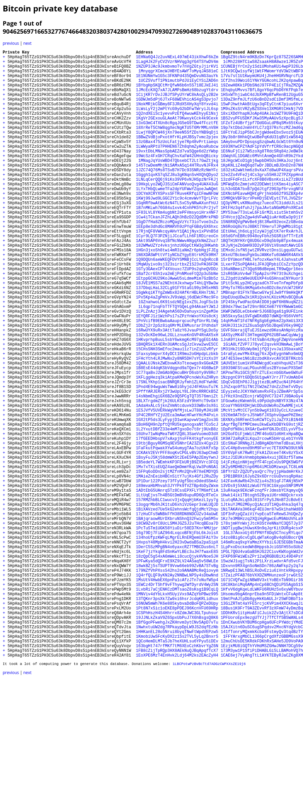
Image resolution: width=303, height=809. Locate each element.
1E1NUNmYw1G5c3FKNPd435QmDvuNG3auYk (177, 81)
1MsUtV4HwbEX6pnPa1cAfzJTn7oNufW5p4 (177, 694)
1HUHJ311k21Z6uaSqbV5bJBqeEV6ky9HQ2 (262, 385)
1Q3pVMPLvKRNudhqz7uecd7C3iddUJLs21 (262, 236)
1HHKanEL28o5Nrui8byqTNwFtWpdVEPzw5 (177, 757)
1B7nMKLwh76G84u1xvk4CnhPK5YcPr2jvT (177, 242)
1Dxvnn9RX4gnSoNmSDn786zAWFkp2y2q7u (262, 676)
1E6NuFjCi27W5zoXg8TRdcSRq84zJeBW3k (262, 173)
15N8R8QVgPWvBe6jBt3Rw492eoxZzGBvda (262, 259)
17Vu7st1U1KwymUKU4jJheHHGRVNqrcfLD (262, 81)
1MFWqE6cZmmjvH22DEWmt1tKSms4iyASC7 (262, 213)
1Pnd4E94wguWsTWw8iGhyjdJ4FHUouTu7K (177, 459)
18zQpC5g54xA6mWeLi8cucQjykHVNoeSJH (177, 665)
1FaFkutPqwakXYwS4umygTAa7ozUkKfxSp (177, 533)
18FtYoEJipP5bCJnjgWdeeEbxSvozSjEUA (262, 150)
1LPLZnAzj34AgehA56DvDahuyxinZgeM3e (177, 368)
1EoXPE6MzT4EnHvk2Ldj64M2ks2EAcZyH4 (177, 785)
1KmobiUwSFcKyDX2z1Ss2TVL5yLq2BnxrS (177, 762)
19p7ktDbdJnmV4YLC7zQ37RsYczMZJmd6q (262, 144)
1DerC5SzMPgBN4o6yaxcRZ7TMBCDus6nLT (177, 654)
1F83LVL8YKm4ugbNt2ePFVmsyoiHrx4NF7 (177, 247)
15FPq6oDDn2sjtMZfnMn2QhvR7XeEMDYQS (177, 562)
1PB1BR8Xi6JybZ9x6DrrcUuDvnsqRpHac (262, 568)
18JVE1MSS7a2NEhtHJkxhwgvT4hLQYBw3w (177, 333)
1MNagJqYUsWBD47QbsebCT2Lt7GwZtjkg (177, 184)
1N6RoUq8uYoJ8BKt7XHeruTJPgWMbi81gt (262, 265)
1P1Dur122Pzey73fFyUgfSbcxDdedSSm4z (177, 573)
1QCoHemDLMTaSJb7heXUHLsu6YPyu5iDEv (177, 768)
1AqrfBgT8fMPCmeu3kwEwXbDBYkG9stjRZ (262, 505)
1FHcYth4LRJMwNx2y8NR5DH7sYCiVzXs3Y (177, 425)
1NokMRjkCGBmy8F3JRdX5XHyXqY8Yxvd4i (177, 116)
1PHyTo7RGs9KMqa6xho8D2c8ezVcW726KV (262, 339)
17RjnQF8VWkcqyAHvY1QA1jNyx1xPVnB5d (177, 270)
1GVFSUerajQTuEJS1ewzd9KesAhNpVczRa (262, 390)
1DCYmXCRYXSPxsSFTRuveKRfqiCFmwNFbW (177, 224)
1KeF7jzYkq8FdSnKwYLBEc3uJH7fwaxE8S (177, 659)
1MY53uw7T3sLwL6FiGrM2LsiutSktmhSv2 (262, 247)
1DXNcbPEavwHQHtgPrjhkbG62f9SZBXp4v (262, 224)
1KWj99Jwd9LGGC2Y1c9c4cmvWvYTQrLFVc (177, 230)
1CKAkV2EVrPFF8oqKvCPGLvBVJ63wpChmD (177, 539)
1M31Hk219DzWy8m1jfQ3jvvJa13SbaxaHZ (262, 413)
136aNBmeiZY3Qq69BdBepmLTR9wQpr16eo (262, 316)
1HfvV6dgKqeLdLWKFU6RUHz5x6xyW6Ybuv (262, 705)
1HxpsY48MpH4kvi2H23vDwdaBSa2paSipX (177, 648)
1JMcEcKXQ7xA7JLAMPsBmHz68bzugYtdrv (177, 99)
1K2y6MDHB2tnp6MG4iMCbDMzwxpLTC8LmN (262, 556)
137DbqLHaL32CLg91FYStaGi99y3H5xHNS (177, 339)
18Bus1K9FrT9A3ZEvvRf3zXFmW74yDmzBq (262, 728)
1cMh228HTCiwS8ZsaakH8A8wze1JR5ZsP (262, 64)
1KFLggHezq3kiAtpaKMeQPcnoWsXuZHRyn (177, 448)
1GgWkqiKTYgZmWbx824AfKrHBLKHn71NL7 (177, 345)
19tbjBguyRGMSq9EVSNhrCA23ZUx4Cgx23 (177, 528)
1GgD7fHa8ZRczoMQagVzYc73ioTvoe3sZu (177, 259)
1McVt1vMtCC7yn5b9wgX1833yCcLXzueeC (262, 488)
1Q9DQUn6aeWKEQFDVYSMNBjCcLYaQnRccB (177, 305)
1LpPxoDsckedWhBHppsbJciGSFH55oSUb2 (262, 654)
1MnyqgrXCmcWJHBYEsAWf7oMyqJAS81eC (177, 76)
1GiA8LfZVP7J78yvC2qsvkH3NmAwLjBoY (262, 408)
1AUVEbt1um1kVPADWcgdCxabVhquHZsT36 (262, 430)
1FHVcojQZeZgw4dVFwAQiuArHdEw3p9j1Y (262, 253)
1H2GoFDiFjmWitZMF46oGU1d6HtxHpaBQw (262, 516)
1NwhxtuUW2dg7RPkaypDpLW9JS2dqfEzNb (177, 751)
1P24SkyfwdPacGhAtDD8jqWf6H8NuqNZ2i (262, 356)
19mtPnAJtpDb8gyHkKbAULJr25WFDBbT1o (262, 716)
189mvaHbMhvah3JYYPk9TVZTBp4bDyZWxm (177, 579)
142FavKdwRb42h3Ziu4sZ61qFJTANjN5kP (262, 573)
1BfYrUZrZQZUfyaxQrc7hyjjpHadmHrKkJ (262, 562)
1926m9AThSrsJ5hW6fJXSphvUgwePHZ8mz (262, 493)
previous (11, 43)
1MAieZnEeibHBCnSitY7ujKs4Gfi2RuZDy (177, 568)
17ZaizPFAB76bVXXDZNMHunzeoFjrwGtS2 (262, 688)
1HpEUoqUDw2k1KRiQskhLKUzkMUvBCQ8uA (262, 350)
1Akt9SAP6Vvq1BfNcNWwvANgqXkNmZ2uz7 (177, 282)
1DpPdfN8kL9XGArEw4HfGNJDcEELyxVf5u (262, 511)
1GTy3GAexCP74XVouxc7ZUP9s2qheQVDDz (177, 316)
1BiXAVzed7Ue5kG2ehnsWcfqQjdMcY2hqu (177, 608)
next (27, 43)
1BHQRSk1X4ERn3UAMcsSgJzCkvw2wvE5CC (177, 408)
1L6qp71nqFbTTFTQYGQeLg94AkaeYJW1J (177, 362)
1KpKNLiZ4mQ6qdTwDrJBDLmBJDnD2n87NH (262, 190)
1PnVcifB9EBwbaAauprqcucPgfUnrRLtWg (177, 379)
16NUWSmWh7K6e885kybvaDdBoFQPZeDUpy (177, 722)
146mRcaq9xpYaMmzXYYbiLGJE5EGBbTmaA (262, 648)
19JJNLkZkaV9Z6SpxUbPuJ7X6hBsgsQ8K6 (177, 739)
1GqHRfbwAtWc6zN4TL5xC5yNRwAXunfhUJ (177, 236)
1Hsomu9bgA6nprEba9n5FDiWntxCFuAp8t (262, 711)
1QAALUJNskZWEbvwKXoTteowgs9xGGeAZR (177, 430)
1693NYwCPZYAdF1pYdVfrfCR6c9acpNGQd (262, 167)
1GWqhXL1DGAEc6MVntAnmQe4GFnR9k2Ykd (262, 179)
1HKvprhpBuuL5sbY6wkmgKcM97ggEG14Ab (177, 402)
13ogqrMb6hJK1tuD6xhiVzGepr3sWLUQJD (177, 602)
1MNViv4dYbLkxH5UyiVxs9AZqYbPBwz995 (177, 711)
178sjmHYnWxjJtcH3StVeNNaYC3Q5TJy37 (262, 625)
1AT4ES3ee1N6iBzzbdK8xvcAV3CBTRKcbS (262, 425)
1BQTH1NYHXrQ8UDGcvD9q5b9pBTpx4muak (262, 282)
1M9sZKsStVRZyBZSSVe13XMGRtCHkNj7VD (262, 122)
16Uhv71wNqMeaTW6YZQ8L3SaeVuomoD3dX (177, 516)
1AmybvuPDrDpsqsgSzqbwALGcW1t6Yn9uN (262, 162)
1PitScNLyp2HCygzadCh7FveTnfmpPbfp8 (262, 333)
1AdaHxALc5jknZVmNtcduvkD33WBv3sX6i (177, 482)
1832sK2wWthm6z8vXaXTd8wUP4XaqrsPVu (262, 196)
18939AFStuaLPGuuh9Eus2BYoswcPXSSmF (262, 436)
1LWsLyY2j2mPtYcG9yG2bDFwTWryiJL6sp (177, 122)
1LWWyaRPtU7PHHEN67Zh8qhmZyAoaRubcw (177, 167)
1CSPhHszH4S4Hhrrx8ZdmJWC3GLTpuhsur (177, 734)
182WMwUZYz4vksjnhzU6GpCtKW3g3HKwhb (177, 287)
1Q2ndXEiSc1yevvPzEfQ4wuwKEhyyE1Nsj (177, 127)
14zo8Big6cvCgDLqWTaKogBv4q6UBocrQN (262, 642)
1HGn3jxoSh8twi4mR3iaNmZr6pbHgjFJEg (177, 293)
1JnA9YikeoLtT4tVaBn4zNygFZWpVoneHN (262, 402)
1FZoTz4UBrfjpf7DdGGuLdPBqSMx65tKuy (262, 139)
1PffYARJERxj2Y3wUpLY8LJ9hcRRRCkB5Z (177, 465)
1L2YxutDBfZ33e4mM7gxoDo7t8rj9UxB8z (177, 511)
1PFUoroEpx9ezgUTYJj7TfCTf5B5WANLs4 (262, 739)
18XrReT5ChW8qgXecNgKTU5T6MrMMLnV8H (177, 144)
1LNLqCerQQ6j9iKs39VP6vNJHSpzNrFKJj (177, 207)
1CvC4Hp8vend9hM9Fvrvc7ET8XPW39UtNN (262, 533)
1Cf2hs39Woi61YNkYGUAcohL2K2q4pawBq (262, 87)
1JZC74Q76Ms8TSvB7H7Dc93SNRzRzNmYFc (177, 196)
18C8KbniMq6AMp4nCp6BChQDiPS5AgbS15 (262, 699)
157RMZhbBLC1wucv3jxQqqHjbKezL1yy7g (177, 596)
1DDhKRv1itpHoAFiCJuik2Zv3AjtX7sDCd (262, 734)
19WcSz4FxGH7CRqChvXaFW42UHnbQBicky (177, 179)
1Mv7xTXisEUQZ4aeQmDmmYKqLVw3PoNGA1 (177, 556)
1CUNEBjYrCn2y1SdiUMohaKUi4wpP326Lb (262, 70)
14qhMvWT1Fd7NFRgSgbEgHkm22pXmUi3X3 (262, 379)
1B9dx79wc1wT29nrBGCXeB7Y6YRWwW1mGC (262, 362)
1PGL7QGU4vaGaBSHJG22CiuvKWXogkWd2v (262, 659)
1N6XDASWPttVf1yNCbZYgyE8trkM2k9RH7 (177, 299)
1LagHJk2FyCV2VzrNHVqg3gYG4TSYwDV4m (177, 64)
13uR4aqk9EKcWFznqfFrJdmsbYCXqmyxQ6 (262, 585)
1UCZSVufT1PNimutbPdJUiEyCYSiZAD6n (177, 87)
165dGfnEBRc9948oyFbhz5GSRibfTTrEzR (262, 276)
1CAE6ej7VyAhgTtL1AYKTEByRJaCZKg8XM (262, 785)
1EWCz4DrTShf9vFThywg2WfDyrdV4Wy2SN (177, 699)
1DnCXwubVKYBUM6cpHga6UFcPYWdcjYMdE (262, 745)
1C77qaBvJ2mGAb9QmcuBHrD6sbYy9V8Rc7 (177, 442)
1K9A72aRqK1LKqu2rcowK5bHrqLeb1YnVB (262, 522)
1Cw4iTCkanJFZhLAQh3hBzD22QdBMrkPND (177, 253)
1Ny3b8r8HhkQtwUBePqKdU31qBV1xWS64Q (262, 156)
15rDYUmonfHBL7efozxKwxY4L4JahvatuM (262, 305)
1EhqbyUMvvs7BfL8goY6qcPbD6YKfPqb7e (262, 99)
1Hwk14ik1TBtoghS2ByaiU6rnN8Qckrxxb (262, 591)
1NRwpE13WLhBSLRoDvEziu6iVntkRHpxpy (262, 682)
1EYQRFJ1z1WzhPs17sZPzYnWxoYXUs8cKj (177, 373)
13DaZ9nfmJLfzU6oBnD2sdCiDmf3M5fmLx (262, 110)
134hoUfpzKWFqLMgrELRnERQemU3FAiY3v (177, 642)
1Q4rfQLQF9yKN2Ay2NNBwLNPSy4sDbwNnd (177, 688)
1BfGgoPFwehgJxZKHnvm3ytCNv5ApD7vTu (177, 745)
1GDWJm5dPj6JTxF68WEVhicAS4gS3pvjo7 (177, 110)
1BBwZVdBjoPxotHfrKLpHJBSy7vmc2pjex (177, 156)
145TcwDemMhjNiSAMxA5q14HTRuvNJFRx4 (177, 190)
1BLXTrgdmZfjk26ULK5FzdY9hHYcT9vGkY (177, 476)
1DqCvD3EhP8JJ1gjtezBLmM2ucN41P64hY (262, 453)
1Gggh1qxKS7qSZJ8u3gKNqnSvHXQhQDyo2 (177, 202)
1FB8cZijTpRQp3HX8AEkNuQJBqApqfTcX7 (177, 779)
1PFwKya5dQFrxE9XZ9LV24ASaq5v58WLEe (177, 671)
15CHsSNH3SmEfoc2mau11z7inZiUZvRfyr (177, 413)
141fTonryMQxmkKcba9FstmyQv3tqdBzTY (262, 757)
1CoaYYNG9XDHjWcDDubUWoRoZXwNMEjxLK (262, 482)
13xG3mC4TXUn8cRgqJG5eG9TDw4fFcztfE (177, 139)
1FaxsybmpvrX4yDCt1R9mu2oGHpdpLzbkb (177, 419)
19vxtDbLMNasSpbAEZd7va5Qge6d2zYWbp (177, 173)
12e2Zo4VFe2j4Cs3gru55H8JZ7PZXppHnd (262, 202)
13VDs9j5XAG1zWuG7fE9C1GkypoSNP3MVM (262, 579)
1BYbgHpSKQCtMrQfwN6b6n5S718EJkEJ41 (177, 93)
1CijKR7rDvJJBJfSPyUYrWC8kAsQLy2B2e (177, 104)
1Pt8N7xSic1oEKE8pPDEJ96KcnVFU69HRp (177, 728)
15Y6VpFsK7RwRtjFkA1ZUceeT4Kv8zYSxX (262, 539)
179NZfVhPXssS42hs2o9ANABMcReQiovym (177, 682)
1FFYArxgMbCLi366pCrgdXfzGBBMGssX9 (262, 762)
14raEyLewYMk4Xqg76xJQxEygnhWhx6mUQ (262, 419)
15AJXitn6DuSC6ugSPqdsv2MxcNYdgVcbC (262, 751)
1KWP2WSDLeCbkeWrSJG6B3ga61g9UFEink (262, 368)
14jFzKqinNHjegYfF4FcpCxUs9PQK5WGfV (262, 551)
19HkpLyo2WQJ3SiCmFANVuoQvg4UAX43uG (177, 213)
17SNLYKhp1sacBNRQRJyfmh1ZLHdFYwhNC (177, 453)
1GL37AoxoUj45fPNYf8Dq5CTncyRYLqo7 (262, 636)
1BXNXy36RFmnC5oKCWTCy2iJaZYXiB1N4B (262, 499)
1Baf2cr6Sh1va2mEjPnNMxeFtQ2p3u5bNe (177, 322)
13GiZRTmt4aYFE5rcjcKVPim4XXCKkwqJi (262, 722)
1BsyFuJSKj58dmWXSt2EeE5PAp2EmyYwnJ (177, 545)
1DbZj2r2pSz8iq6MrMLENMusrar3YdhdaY (177, 385)
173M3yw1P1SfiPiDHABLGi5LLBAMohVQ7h (262, 779)
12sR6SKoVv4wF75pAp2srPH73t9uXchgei (262, 322)
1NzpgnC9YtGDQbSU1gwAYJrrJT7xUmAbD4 (262, 448)
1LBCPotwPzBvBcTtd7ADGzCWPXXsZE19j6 (209, 794)
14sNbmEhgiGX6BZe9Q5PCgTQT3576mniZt (177, 470)
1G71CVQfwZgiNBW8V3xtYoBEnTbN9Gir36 (262, 694)
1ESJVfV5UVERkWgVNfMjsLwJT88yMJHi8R (177, 488)
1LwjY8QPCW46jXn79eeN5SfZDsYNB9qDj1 (177, 150)
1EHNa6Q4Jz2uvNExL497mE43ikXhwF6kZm (177, 59)
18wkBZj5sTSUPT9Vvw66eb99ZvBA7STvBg (177, 676)
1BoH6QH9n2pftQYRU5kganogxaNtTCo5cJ (177, 505)
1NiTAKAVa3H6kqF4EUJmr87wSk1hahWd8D (262, 608)
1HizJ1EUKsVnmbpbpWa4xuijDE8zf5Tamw (262, 545)
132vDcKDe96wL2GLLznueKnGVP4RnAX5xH (177, 396)
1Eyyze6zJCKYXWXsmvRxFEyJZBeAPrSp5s (262, 465)
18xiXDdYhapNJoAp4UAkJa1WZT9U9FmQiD (262, 127)
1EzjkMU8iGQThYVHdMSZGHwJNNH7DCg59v (262, 774)
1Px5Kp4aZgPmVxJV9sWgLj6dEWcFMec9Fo (177, 350)
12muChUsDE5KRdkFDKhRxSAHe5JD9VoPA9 (262, 768)
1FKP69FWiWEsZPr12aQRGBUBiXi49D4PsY (262, 665)
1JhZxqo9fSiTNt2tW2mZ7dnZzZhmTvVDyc (262, 459)
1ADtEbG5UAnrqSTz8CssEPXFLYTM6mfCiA (177, 585)
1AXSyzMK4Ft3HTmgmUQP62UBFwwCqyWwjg (262, 396)
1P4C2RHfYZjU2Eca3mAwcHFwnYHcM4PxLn (177, 493)
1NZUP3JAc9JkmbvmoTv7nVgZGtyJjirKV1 (177, 70)
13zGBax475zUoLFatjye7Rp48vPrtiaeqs (177, 162)
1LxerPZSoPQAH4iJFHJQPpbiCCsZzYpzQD (262, 310)
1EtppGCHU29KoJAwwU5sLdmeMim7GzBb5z (177, 327)
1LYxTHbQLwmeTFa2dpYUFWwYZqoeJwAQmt (177, 219)
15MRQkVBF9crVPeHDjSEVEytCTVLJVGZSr (262, 230)
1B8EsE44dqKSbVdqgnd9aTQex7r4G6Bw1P (177, 436)
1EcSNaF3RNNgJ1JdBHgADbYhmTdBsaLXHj (262, 528)
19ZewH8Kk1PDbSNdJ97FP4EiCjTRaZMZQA (262, 93)
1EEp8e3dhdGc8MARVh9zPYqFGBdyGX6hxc (177, 265)
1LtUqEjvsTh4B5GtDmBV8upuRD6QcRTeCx (177, 591)
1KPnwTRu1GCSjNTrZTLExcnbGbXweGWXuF (262, 442)
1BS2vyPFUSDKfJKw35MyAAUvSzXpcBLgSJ (262, 133)
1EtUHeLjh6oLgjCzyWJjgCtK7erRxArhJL (262, 270)
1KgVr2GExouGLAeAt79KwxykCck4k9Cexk (177, 133)
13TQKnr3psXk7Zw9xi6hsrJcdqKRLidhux (177, 716)
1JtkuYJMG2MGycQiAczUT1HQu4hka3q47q (262, 602)
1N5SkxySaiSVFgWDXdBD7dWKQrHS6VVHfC (262, 373)
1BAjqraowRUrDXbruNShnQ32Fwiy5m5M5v (177, 619)
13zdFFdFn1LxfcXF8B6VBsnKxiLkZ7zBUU (262, 207)
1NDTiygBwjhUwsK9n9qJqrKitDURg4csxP (262, 631)
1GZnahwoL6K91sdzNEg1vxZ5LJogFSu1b (177, 356)
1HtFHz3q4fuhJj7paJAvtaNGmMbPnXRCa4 (262, 242)
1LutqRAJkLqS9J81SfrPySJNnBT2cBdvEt (262, 596)
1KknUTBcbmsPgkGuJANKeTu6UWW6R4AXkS (262, 299)
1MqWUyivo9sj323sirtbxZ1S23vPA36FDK (177, 310)
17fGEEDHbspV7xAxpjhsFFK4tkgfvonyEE (177, 522)
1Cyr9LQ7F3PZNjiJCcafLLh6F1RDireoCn (177, 276)
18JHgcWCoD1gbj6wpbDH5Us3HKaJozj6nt (262, 184)
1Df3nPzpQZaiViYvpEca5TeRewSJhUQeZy (262, 614)
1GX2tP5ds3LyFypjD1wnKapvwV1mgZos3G (177, 499)
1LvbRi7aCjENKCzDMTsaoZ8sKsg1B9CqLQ (177, 705)
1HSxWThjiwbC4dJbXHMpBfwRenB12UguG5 (262, 104)
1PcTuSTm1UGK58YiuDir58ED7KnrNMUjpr (177, 631)
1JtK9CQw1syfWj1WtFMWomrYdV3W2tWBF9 (262, 76)
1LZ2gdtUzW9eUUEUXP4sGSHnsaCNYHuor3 (262, 327)
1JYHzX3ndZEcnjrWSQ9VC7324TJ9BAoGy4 (262, 470)
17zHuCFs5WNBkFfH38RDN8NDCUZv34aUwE (177, 614)
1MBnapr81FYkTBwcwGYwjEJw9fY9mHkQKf (262, 345)
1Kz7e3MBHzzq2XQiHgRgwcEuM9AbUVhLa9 (262, 619)
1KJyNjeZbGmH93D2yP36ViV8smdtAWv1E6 (262, 287)
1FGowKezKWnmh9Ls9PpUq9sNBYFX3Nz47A (262, 476)
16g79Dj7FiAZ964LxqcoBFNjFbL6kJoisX (177, 636)
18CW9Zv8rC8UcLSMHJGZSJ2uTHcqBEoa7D (177, 625)
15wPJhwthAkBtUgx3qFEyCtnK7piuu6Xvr (262, 116)
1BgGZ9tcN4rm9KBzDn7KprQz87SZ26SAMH (262, 59)
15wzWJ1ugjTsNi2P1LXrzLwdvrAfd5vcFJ (262, 671)
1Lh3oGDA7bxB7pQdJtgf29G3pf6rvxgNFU (262, 219)
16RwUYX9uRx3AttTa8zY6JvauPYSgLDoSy (177, 390)
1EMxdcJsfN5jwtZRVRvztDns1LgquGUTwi (262, 293)
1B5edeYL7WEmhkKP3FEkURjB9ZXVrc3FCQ (177, 551)
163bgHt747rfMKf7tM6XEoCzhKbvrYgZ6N (177, 774)
